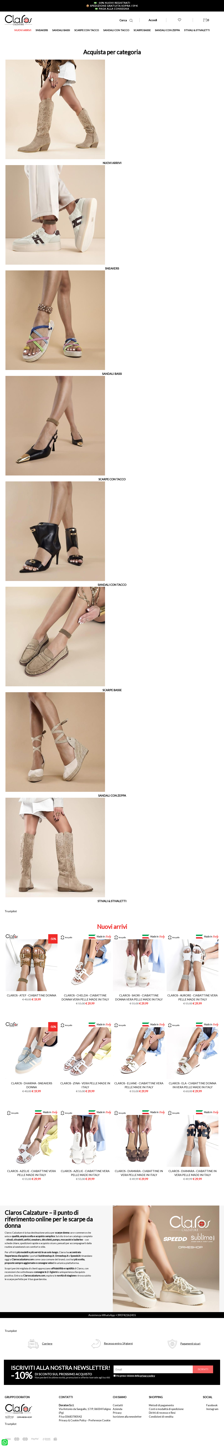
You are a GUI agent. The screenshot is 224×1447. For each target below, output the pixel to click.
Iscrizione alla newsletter (127, 1416)
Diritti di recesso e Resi (162, 1412)
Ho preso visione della (135, 1375)
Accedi (153, 20)
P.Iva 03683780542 (70, 1416)
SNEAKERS (42, 30)
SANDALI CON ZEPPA (167, 30)
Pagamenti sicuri (190, 1343)
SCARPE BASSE (142, 30)
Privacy (117, 1412)
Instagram (212, 1409)
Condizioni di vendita (161, 1416)
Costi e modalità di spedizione (166, 1409)
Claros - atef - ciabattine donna (31, 995)
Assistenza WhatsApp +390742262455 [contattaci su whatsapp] (112, 1315)
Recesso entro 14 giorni (118, 1343)
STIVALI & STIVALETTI (197, 30)
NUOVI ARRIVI (22, 30)
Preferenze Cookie (99, 1420)
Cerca (126, 20)
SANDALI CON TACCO (116, 30)
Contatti (118, 1405)
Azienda (117, 1409)
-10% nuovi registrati (112, 2)
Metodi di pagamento (161, 1405)
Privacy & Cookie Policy (72, 1420)
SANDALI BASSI (61, 30)
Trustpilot (11, 911)
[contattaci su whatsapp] (5, 1442)
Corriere (47, 1343)
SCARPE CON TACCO (86, 30)
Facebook (212, 1405)
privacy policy (147, 1375)
